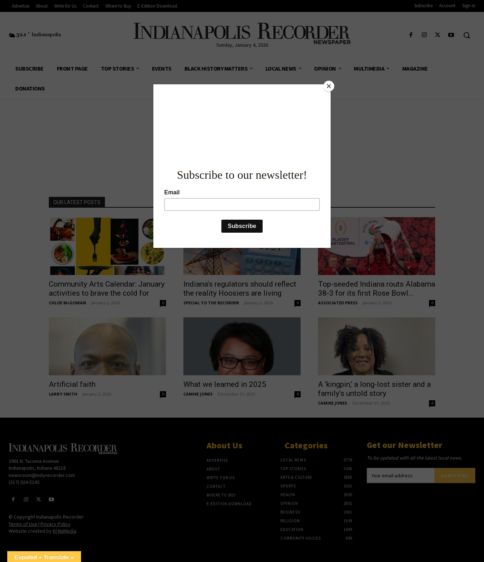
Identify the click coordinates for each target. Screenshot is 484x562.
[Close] (328, 86)
